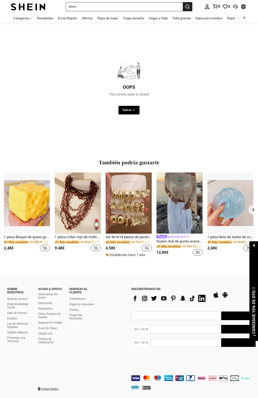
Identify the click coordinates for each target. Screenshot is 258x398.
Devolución (45, 303)
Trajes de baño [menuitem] (133, 18)
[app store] (216, 297)
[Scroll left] (238, 18)
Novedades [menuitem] (45, 18)
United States (49, 389)
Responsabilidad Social (17, 305)
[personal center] (207, 7)
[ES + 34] (140, 329)
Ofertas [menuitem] (87, 18)
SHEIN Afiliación (17, 332)
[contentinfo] (193, 378)
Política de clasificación (46, 340)
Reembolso (45, 308)
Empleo (12, 318)
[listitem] (27, 214)
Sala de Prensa (17, 313)
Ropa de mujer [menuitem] (107, 18)
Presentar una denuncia (16, 339)
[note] (126, 255)
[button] (124, 6)
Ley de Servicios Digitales (17, 325)
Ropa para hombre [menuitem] (208, 18)
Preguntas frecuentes (76, 316)
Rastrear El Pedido (50, 322)
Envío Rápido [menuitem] (67, 18)
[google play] (225, 297)
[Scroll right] (244, 18)
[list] (169, 298)
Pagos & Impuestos (81, 304)
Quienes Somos (17, 299)
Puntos (73, 310)
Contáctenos (77, 299)
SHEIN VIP (45, 333)
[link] (216, 6)
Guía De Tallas (47, 328)
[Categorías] (23, 18)
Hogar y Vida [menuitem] (158, 18)
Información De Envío (48, 296)
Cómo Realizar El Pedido (49, 315)
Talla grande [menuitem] (181, 18)
